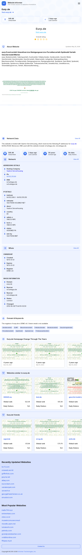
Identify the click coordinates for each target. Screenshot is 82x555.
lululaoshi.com (7, 527)
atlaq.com (6, 480)
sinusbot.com (7, 497)
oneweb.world (7, 470)
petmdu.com (7, 530)
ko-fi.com (5, 467)
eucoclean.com (8, 484)
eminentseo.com (8, 513)
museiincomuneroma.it (11, 520)
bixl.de (39, 397)
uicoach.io (6, 491)
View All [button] (77, 138)
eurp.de (74, 144)
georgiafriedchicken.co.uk (12, 494)
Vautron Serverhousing (15, 171)
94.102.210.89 (11, 176)
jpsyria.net (6, 477)
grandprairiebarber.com (11, 534)
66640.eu (8, 397)
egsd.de (7, 439)
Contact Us (41, 546)
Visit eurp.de (8, 12)
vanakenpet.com (8, 487)
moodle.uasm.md (8, 524)
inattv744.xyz (7, 510)
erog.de (39, 439)
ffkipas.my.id (7, 541)
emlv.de (72, 439)
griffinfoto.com (8, 474)
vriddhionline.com (9, 537)
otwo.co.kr (6, 517)
